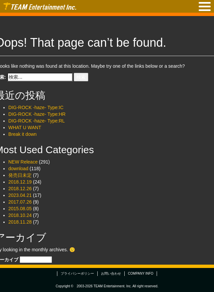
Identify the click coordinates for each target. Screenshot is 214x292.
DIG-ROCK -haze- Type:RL (36, 120)
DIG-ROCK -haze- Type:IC (35, 107)
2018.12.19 (20, 182)
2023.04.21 (20, 195)
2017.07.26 (20, 202)
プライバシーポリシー (77, 273)
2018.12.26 (20, 188)
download (18, 168)
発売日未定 (20, 175)
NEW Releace (23, 162)
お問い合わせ (111, 273)
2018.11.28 (20, 222)
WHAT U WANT (24, 127)
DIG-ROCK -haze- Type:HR (37, 114)
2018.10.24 (20, 215)
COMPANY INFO (140, 273)
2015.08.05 (20, 208)
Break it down (22, 134)
